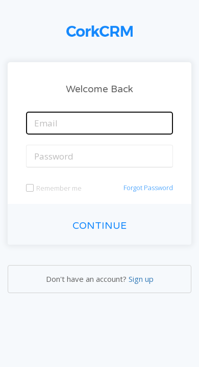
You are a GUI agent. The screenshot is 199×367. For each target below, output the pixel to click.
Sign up (141, 279)
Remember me (59, 188)
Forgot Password (148, 187)
